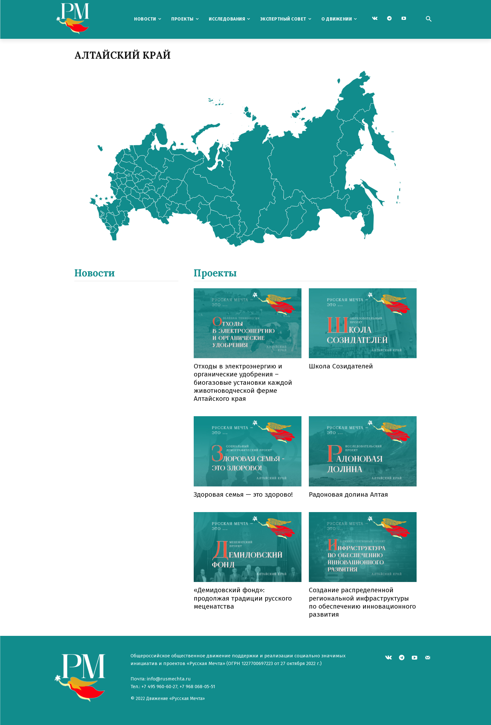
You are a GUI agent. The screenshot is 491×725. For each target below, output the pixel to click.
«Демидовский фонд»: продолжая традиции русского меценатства (243, 598)
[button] (428, 19)
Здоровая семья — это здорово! (243, 494)
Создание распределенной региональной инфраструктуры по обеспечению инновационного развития (362, 602)
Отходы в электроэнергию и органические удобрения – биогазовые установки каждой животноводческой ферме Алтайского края (243, 382)
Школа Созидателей (341, 366)
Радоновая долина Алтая (348, 494)
